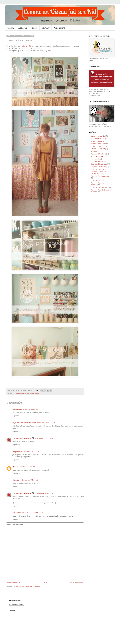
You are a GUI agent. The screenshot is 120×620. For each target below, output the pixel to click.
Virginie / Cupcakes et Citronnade (24, 423)
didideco (15, 480)
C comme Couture (97, 146)
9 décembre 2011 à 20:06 (44, 438)
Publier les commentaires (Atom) (28, 586)
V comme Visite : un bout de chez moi (100, 184)
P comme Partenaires (98, 167)
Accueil (10, 28)
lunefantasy (16, 410)
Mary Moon (16, 452)
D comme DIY (95, 151)
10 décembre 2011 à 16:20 (29, 480)
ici (49, 50)
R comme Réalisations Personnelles (98, 172)
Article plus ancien (76, 583)
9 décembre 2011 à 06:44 (30, 410)
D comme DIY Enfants (98, 154)
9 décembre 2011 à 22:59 (26, 467)
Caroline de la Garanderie (21, 438)
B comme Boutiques (98, 144)
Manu (14, 467)
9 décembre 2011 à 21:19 (30, 452)
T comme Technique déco (100, 176)
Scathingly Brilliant (27, 46)
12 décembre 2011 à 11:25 (34, 513)
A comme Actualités (98, 136)
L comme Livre (96, 159)
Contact (46, 28)
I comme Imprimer (97, 156)
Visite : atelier (34, 393)
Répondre (16, 416)
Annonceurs (59, 28)
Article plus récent (13, 583)
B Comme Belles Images (99, 138)
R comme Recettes (97, 169)
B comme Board (96, 141)
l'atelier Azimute (18, 513)
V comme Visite (96, 180)
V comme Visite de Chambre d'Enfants (101, 191)
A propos (22, 28)
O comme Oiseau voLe (99, 164)
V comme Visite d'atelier (22, 393)
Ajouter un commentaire (15, 524)
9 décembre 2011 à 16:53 (46, 423)
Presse (34, 28)
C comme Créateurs (98, 149)
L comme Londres (97, 161)
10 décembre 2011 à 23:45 (44, 493)
